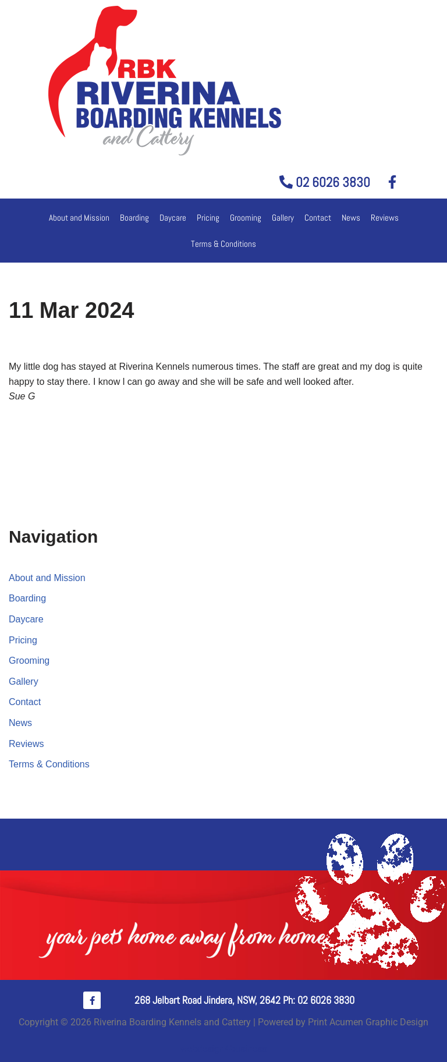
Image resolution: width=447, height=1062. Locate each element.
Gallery (283, 217)
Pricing (208, 217)
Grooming (245, 217)
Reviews (385, 217)
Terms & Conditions (223, 243)
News (351, 217)
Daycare (172, 217)
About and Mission (79, 217)
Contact (317, 217)
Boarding (134, 217)
